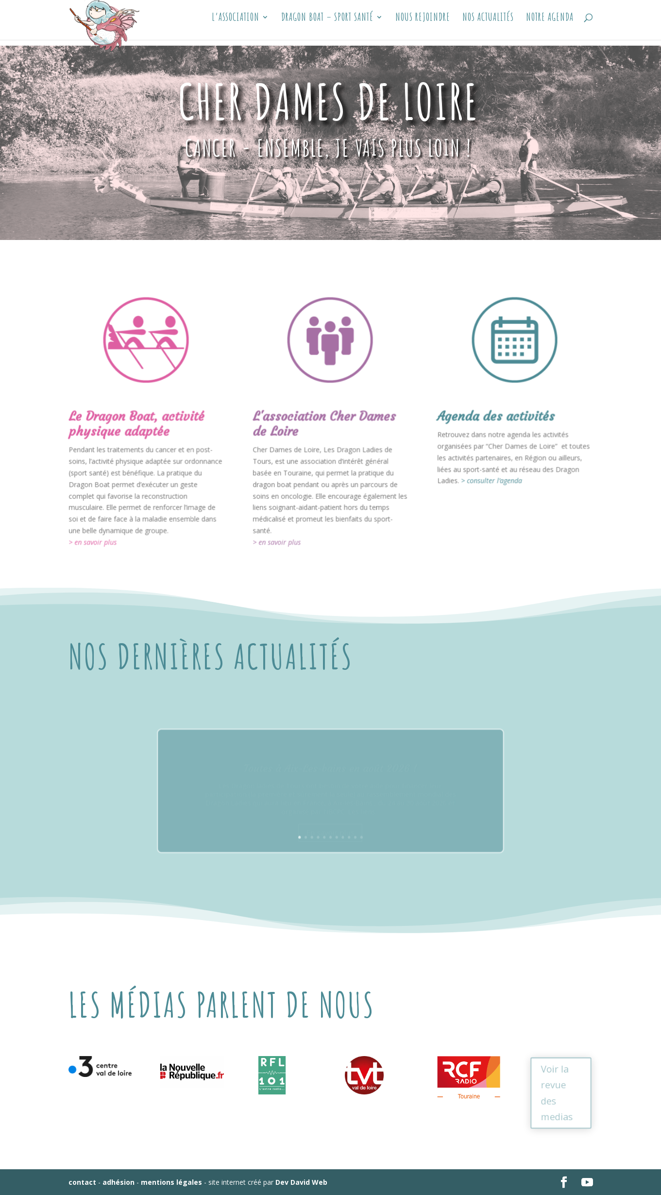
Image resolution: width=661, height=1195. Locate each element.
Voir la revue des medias (556, 1092)
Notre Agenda (550, 24)
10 (349, 825)
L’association (235, 24)
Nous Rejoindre (422, 24)
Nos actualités (488, 24)
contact (82, 1182)
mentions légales (171, 1182)
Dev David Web (301, 1182)
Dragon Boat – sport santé (327, 24)
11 (354, 825)
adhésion (118, 1182)
